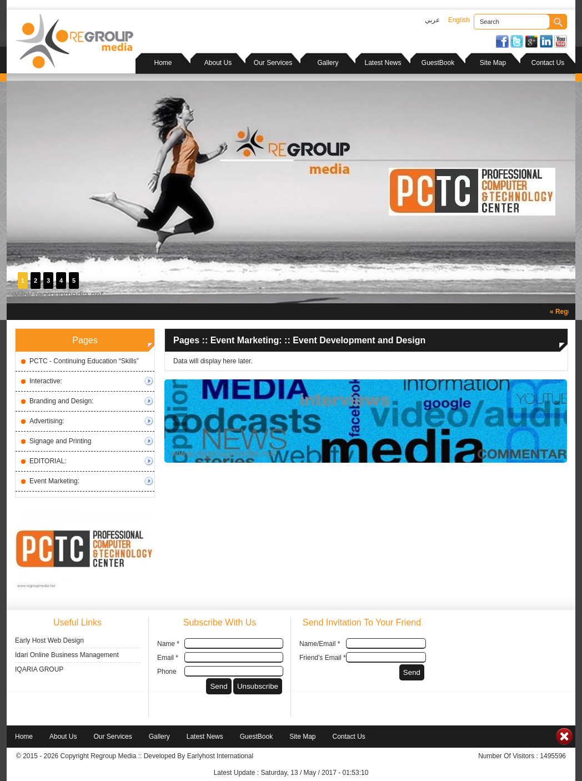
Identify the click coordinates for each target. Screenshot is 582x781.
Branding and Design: (61, 401)
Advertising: (46, 421)
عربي (432, 20)
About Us (218, 63)
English (459, 20)
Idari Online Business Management (67, 655)
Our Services (273, 63)
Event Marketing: (54, 481)
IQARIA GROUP (39, 669)
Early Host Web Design (49, 640)
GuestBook (438, 63)
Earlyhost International (220, 756)
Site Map (493, 63)
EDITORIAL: (47, 461)
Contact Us (547, 63)
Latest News (382, 63)
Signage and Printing (60, 441)
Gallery (327, 63)
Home (163, 63)
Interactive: (45, 381)
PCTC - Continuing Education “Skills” (84, 361)
